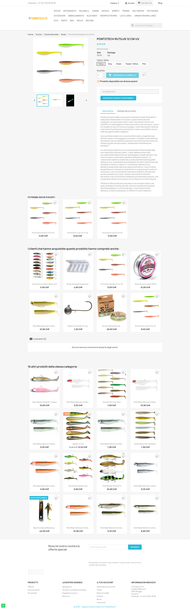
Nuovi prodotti (34, 590)
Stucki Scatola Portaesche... (78, 284)
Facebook (30, 572)
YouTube (35, 572)
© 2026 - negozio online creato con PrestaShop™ (95, 607)
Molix (80, 20)
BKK (72, 20)
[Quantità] (100, 75)
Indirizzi (100, 596)
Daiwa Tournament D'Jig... (78, 326)
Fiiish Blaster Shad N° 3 (112, 486)
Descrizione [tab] (107, 111)
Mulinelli (84, 11)
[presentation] (107, 555)
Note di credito (103, 593)
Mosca (105, 11)
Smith (64, 20)
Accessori (59, 15)
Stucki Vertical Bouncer (78, 486)
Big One (90, 20)
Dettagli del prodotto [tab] (126, 111)
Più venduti (32, 593)
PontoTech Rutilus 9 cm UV (43, 233)
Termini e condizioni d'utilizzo (74, 590)
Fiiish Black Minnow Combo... (44, 326)
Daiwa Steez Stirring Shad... (145, 444)
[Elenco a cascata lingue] (115, 3)
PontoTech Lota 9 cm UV (112, 233)
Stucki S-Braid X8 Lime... (112, 326)
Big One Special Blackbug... (45, 528)
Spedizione (67, 587)
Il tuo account (105, 582)
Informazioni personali (106, 587)
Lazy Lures (125, 15)
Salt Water (138, 11)
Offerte (31, 587)
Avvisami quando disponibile (118, 98)
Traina (125, 11)
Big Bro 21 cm (78, 444)
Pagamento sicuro (69, 593)
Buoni (99, 599)
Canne (95, 11)
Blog (160, 3)
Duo (56, 20)
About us (66, 596)
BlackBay (92, 15)
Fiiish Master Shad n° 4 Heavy (44, 402)
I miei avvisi (101, 602)
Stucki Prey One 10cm (112, 402)
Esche (57, 11)
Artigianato (69, 11)
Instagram (41, 572)
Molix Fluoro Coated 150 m (145, 284)
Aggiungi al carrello (122, 75)
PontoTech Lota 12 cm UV (77, 233)
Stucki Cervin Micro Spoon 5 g (44, 284)
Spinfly (115, 11)
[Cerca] (146, 25)
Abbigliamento (76, 15)
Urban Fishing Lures (145, 15)
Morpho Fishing (108, 15)
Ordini (99, 590)
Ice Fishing (152, 11)
